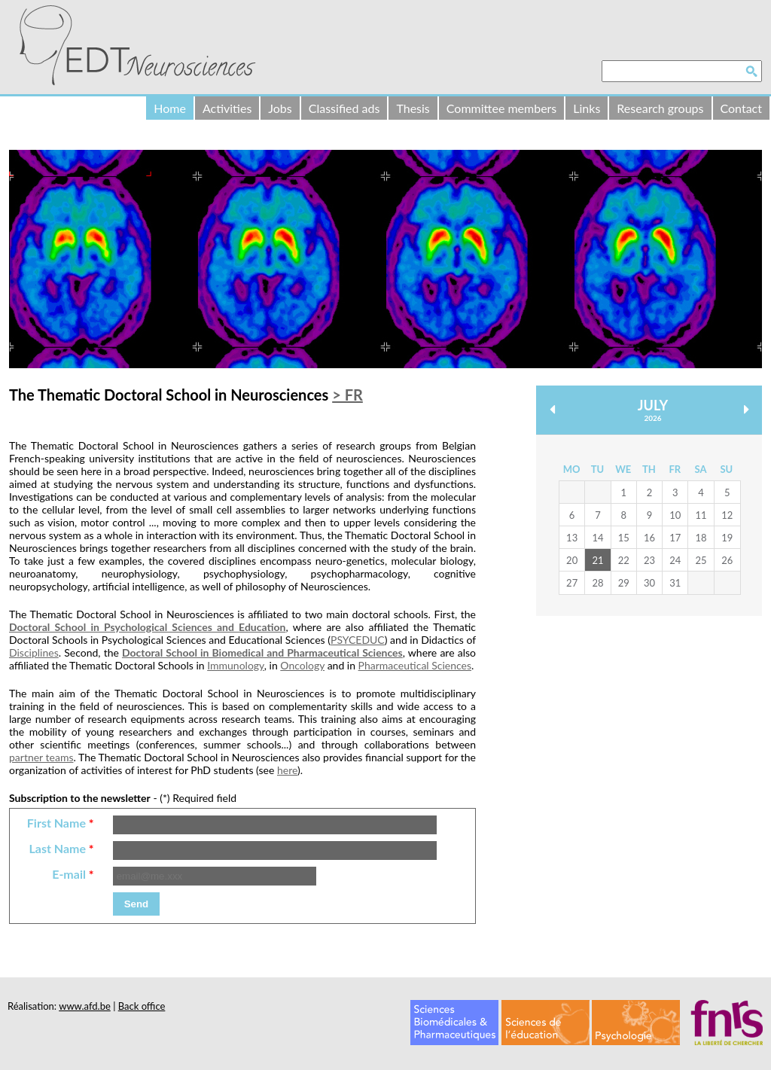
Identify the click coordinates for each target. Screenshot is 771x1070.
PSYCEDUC (358, 639)
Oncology (302, 665)
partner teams (41, 757)
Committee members (501, 108)
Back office (142, 1006)
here (287, 770)
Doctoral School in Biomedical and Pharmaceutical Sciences (262, 652)
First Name (60, 822)
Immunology (235, 665)
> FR (347, 395)
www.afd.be (85, 1006)
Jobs (279, 108)
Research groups (660, 108)
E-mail (72, 874)
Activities (227, 108)
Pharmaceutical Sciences (414, 665)
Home (170, 108)
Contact (741, 108)
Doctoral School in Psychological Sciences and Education (147, 626)
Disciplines (34, 652)
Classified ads (344, 108)
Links (586, 108)
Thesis (412, 108)
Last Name (61, 848)
